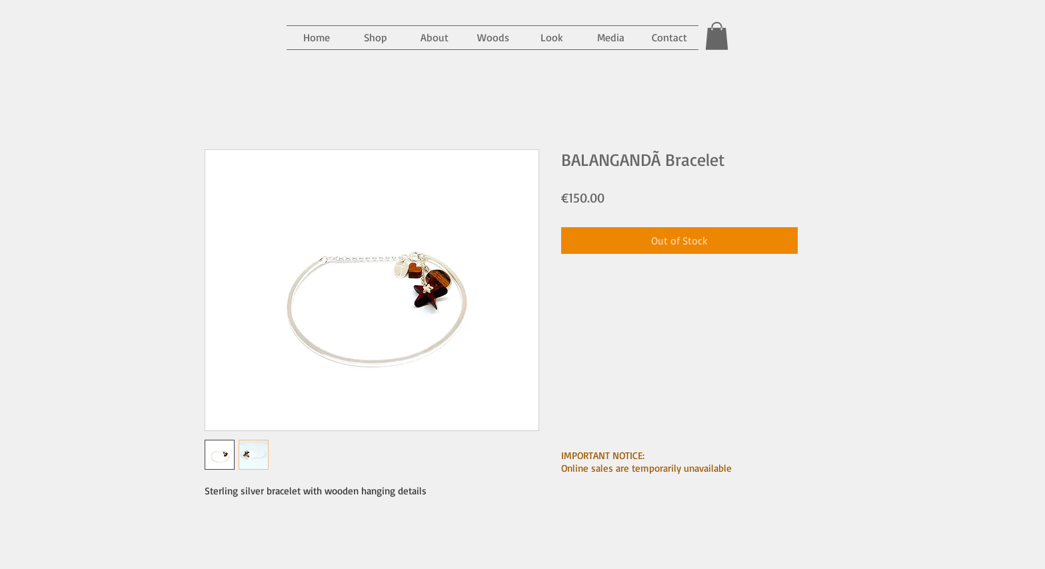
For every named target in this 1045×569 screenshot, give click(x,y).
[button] (610, 37)
